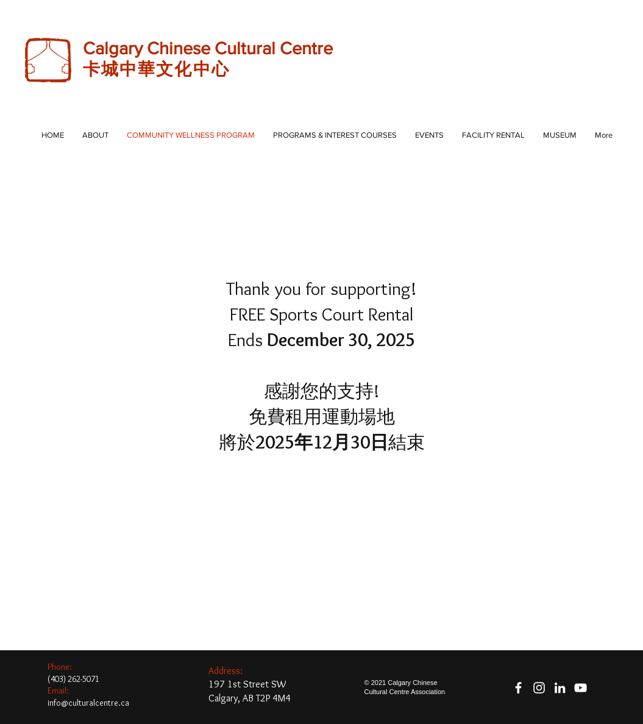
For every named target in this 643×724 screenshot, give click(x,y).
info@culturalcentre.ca (88, 702)
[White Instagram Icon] (539, 687)
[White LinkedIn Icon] (559, 687)
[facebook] (518, 687)
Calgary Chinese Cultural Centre (210, 48)
